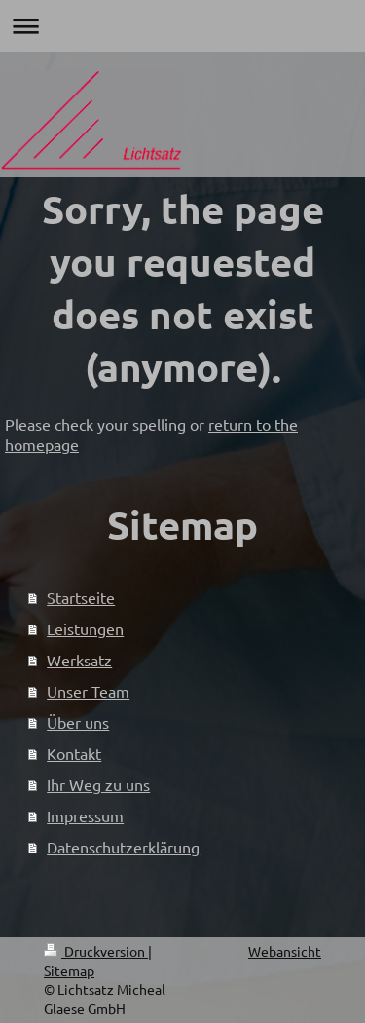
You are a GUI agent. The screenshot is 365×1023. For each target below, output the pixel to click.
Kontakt (74, 753)
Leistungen (85, 628)
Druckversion (96, 951)
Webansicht (284, 951)
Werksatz (79, 659)
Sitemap (69, 970)
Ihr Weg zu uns (98, 784)
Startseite (81, 597)
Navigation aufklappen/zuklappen (182, 26)
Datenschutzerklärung (123, 846)
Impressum (85, 815)
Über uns (78, 722)
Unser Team (88, 691)
